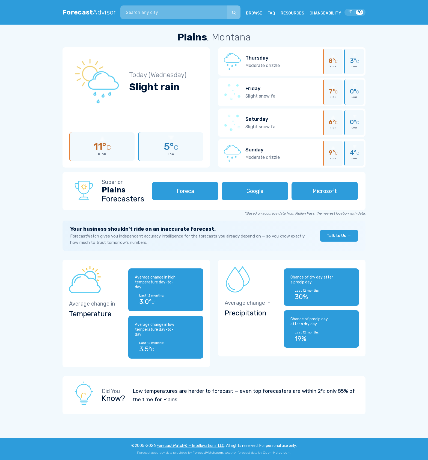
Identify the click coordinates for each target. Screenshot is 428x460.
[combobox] (173, 12)
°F (350, 12)
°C (359, 12)
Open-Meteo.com (276, 453)
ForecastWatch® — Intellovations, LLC (190, 445)
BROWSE (254, 13)
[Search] (233, 12)
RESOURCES (292, 13)
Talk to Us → (339, 235)
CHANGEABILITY (325, 13)
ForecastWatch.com (208, 453)
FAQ (271, 13)
